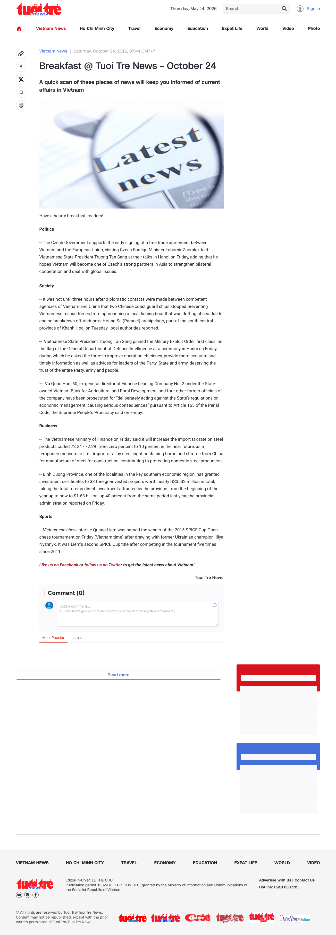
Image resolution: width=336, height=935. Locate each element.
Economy (164, 28)
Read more (119, 675)
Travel (134, 28)
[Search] (256, 9)
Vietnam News (51, 28)
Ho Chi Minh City (97, 28)
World (262, 28)
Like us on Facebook (58, 565)
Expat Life (232, 28)
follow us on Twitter (103, 565)
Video (288, 28)
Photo (314, 28)
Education (197, 28)
